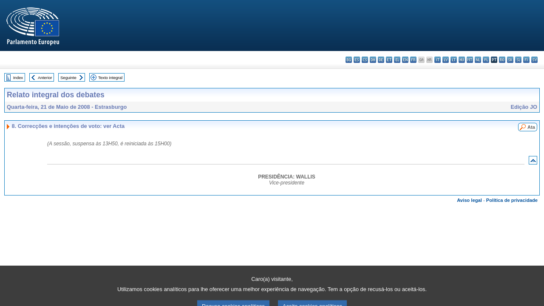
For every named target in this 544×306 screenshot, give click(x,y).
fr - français (413, 60)
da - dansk (373, 60)
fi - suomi (526, 60)
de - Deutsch (381, 60)
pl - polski (486, 60)
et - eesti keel (389, 60)
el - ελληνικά (397, 60)
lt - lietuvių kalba (453, 60)
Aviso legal (469, 200)
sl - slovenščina (518, 60)
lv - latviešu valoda (445, 60)
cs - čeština (365, 60)
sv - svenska (534, 60)
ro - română (502, 60)
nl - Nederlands (478, 60)
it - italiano (437, 60)
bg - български (349, 60)
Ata (531, 127)
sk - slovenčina (510, 60)
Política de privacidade (512, 200)
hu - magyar (462, 60)
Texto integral (110, 77)
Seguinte (68, 77)
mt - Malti (470, 60)
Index (18, 77)
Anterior (45, 77)
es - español (357, 60)
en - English (405, 60)
